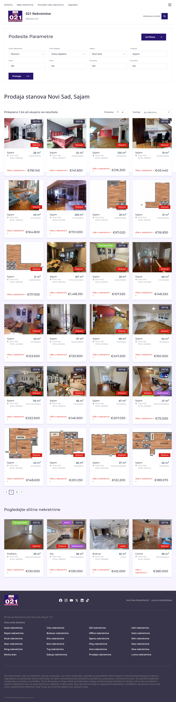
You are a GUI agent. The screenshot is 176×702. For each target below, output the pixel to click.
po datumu (150, 111)
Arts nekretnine (98, 648)
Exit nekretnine (55, 643)
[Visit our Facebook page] (60, 599)
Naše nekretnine (25, 5)
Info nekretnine (140, 627)
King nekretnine (13, 648)
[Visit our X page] (76, 599)
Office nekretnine (99, 632)
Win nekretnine (140, 637)
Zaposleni (73, 5)
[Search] (164, 16)
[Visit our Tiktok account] (87, 599)
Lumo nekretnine (141, 653)
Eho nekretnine (55, 637)
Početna (8, 5)
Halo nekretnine (140, 632)
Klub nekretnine (13, 637)
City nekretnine (55, 627)
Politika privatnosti (137, 599)
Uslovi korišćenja (161, 599)
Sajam (136, 53)
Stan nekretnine (13, 643)
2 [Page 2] (16, 491)
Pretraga (20, 75)
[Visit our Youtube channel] (71, 599)
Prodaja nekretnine (100, 653)
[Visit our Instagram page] (66, 599)
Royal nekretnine (14, 632)
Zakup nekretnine (57, 653)
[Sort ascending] (118, 111)
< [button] (6, 491)
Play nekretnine (98, 643)
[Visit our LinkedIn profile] (82, 599)
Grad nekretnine (13, 627)
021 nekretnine (97, 627)
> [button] (21, 491)
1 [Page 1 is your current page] (11, 491)
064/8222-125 (32, 18)
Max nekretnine (140, 643)
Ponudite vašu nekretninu (51, 5)
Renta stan (10, 653)
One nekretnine (140, 648)
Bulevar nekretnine (58, 632)
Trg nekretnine (55, 648)
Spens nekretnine (99, 637)
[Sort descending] (122, 111)
